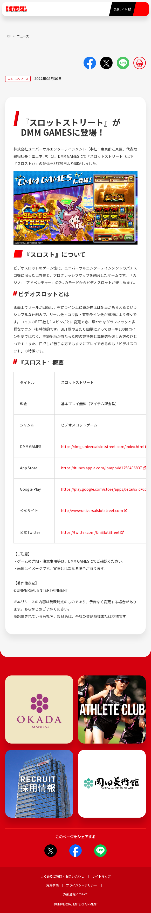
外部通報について (75, 894)
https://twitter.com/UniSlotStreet (90, 532)
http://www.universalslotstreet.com (92, 510)
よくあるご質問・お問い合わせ (62, 876)
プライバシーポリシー (81, 885)
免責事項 (52, 885)
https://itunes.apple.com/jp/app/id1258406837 (101, 467)
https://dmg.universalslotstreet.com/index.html (102, 446)
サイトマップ (101, 876)
